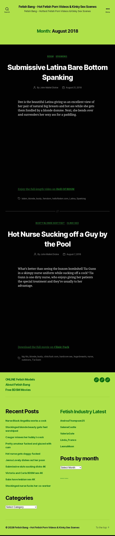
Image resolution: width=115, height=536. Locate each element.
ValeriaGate (67, 441)
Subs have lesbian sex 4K (20, 480)
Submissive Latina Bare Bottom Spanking (57, 72)
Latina (73, 199)
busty (39, 199)
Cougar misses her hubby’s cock (24, 438)
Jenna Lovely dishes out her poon (25, 461)
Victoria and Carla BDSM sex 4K (24, 473)
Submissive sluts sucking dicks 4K (25, 467)
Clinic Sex (73, 224)
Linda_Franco (68, 447)
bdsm (24, 199)
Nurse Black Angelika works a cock (25, 421)
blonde (31, 199)
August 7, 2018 (73, 255)
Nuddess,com (66, 485)
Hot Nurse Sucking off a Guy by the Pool (57, 239)
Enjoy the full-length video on (48, 190)
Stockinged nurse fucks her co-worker (28, 486)
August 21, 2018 (74, 88)
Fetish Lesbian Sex (62, 485)
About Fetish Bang (19, 385)
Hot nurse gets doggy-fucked (22, 454)
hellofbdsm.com (61, 199)
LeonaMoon (67, 454)
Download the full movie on (45, 348)
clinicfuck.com (51, 357)
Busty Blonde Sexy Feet (50, 224)
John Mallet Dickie (49, 88)
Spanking (62, 57)
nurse (91, 357)
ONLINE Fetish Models (22, 380)
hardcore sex (66, 357)
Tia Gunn (36, 360)
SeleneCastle (68, 434)
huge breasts (80, 357)
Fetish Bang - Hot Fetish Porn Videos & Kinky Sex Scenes (57, 6)
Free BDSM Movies (20, 391)
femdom (47, 199)
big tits (25, 357)
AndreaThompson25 (72, 428)
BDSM (50, 57)
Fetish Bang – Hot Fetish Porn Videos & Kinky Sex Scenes (48, 528)
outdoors (26, 360)
